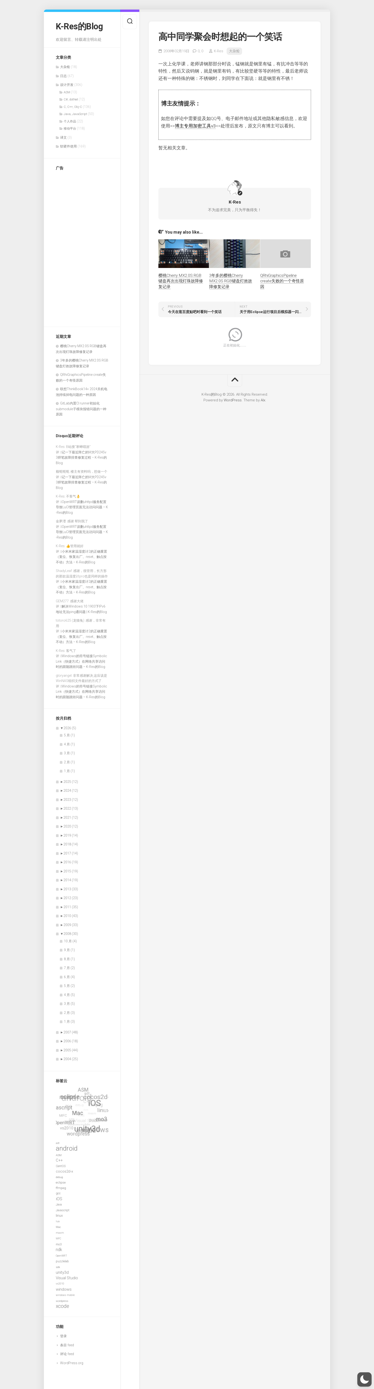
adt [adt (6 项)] (57, 1143)
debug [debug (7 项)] (59, 1177)
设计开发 (66, 85)
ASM (67, 92)
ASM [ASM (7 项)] (59, 1155)
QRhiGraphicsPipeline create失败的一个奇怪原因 (282, 281)
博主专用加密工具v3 (195, 126)
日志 (63, 76)
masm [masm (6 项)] (60, 1232)
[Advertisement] (75, 246)
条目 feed (67, 1345)
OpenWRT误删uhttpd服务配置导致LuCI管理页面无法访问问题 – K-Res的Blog (82, 507)
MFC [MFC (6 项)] (58, 1238)
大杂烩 (65, 67)
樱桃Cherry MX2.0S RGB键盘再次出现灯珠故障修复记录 (180, 281)
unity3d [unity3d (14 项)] (62, 1272)
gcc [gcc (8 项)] (58, 1193)
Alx (263, 400)
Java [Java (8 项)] (59, 1204)
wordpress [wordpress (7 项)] (62, 1301)
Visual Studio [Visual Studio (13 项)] (67, 1278)
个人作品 (70, 121)
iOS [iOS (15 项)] (59, 1198)
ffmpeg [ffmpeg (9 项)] (61, 1188)
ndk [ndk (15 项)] (59, 1249)
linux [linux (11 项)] (59, 1215)
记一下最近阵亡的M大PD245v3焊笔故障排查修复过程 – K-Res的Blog (81, 457)
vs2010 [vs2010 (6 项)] (60, 1283)
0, (200, 51)
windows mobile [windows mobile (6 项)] (65, 1295)
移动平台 (70, 128)
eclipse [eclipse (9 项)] (61, 1182)
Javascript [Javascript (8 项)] (62, 1210)
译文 (63, 137)
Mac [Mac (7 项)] (58, 1227)
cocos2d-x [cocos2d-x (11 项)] (64, 1171)
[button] (364, 1379)
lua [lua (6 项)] (58, 1221)
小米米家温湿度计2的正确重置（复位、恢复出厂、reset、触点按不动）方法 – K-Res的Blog (81, 557)
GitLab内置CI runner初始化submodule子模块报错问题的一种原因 (81, 408)
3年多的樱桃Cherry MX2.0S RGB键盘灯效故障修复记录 (230, 281)
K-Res (218, 51)
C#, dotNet (71, 99)
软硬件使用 (68, 146)
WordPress (233, 400)
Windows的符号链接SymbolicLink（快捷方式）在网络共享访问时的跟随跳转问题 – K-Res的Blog (81, 661)
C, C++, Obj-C (73, 107)
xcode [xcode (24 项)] (62, 1306)
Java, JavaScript (75, 114)
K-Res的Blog (79, 26)
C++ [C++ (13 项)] (59, 1160)
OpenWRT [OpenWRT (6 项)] (61, 1255)
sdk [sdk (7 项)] (58, 1267)
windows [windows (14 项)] (64, 1289)
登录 (63, 1336)
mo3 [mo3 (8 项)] (59, 1244)
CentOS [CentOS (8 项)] (61, 1166)
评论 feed (67, 1354)
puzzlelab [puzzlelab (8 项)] (62, 1261)
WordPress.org (71, 1363)
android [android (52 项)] (67, 1148)
